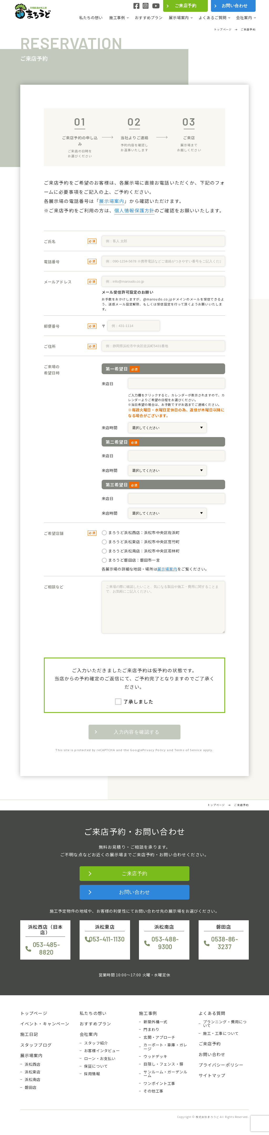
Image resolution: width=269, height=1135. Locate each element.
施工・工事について (221, 1033)
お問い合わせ (235, 5)
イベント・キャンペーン (45, 1023)
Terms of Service (188, 750)
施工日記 (29, 1034)
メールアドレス (58, 281)
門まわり (151, 1029)
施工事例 (117, 17)
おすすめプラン (149, 17)
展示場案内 (179, 17)
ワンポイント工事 (159, 1083)
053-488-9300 (165, 942)
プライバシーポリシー (221, 1065)
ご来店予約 (185, 5)
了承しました (135, 701)
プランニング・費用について (225, 1024)
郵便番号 (52, 326)
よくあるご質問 (212, 17)
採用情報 (92, 1073)
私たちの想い (91, 17)
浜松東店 (33, 1072)
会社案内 (244, 17)
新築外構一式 (155, 1022)
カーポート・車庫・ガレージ (165, 1047)
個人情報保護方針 (134, 210)
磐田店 (31, 1087)
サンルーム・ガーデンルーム (165, 1074)
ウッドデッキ (155, 1056)
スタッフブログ (36, 1045)
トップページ (33, 1013)
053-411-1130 (107, 939)
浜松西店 (33, 1064)
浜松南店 (33, 1079)
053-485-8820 (46, 948)
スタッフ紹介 (96, 1043)
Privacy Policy (154, 750)
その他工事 (153, 1091)
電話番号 (52, 261)
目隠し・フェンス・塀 (163, 1064)
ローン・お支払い (100, 1058)
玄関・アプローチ (159, 1037)
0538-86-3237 (224, 942)
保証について (96, 1066)
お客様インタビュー (102, 1050)
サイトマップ (212, 1075)
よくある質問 (212, 1013)
